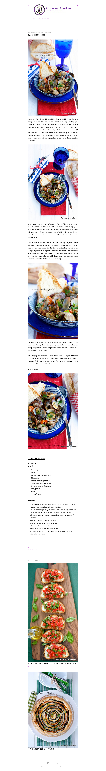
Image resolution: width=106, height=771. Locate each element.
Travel (46, 18)
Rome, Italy (34, 549)
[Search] (77, 5)
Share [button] (29, 547)
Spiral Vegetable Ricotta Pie (41, 749)
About (35, 18)
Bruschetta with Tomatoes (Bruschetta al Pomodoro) (53, 663)
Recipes (40, 18)
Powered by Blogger (53, 763)
